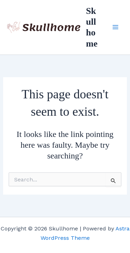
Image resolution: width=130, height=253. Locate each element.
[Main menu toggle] (115, 27)
